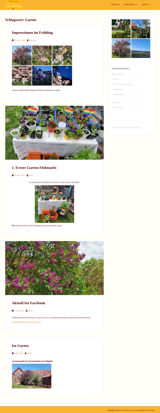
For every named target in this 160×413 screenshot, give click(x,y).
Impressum (118, 89)
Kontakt (115, 79)
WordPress (151, 410)
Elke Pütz (32, 40)
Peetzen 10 (116, 102)
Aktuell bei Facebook (28, 303)
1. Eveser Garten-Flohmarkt (34, 168)
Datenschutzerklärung (122, 84)
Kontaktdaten (119, 94)
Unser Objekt (117, 107)
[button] (154, 4)
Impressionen (117, 74)
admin (30, 310)
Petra (31, 175)
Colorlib (134, 410)
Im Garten (20, 346)
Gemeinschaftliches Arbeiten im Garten (26, 322)
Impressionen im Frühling (32, 32)
